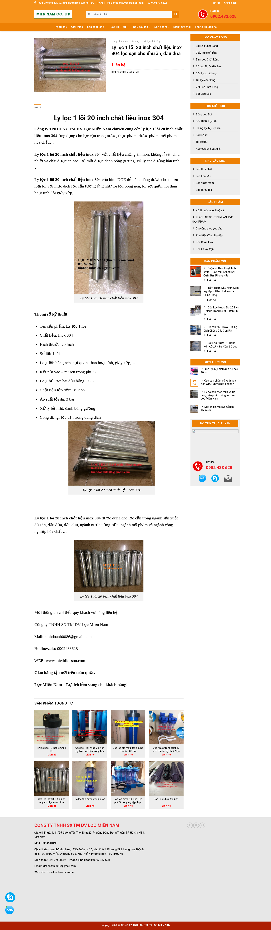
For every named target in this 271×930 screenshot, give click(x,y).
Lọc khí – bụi (120, 27)
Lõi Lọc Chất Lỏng (207, 46)
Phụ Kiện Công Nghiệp (209, 235)
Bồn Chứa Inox (204, 242)
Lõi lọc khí (202, 135)
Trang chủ (60, 27)
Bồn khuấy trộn (205, 249)
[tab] (37, 107)
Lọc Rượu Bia (204, 189)
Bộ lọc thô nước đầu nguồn (90, 799)
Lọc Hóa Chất (204, 169)
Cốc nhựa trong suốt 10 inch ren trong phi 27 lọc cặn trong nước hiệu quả (166, 749)
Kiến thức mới (182, 27)
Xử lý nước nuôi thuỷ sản (210, 210)
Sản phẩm (161, 27)
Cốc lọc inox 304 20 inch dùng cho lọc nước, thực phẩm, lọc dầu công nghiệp (52, 801)
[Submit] (175, 14)
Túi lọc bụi (202, 141)
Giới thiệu (77, 27)
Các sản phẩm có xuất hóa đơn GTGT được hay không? (218, 382)
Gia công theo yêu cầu (209, 228)
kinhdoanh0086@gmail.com (68, 636)
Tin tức (216, 2)
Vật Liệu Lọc (203, 93)
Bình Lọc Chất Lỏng (207, 59)
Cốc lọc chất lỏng (206, 73)
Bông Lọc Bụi (204, 114)
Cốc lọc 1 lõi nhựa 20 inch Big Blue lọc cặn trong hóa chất (90, 749)
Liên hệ (211, 280)
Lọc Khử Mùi (203, 176)
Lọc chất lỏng (96, 27)
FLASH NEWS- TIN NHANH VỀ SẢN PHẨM (212, 219)
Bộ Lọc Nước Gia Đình (209, 66)
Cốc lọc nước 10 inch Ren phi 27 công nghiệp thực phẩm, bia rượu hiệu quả (128, 801)
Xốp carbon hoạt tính (208, 148)
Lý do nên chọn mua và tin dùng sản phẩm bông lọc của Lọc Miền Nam (218, 395)
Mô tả (37, 107)
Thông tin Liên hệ (206, 27)
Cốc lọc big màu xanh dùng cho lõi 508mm (128, 749)
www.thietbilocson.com (65, 660)
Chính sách (230, 2)
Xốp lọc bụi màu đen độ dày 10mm (219, 370)
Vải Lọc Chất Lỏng (207, 87)
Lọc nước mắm (205, 183)
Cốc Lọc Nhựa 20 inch (166, 799)
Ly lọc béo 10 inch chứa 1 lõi (52, 749)
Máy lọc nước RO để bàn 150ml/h (217, 408)
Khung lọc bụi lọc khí (208, 128)
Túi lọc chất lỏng (205, 80)
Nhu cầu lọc (141, 27)
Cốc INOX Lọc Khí (206, 121)
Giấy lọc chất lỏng (206, 52)
